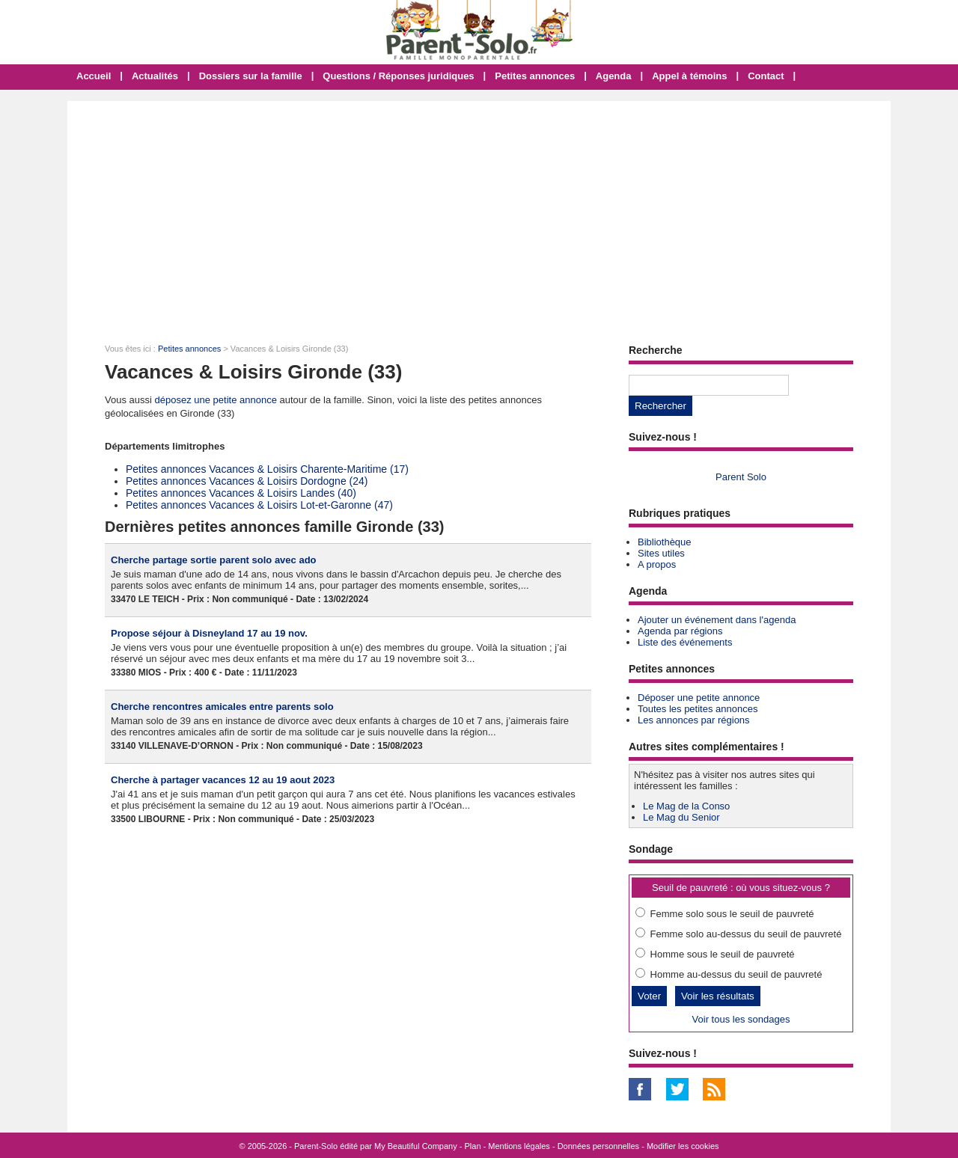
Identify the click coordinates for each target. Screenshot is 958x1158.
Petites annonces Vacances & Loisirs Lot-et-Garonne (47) (259, 505)
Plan (473, 1146)
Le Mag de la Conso (686, 806)
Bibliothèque (665, 542)
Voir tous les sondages (741, 1019)
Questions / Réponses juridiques (398, 76)
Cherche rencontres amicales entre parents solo (222, 706)
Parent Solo (741, 476)
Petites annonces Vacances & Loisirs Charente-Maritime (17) (267, 469)
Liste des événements (685, 642)
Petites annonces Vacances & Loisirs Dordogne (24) (246, 481)
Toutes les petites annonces (697, 708)
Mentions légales (519, 1146)
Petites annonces (535, 76)
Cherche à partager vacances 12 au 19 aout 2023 (223, 779)
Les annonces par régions (694, 720)
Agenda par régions (680, 631)
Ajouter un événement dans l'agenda (717, 619)
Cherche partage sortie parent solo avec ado (214, 560)
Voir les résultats (717, 996)
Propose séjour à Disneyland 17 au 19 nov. (209, 633)
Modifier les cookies (683, 1146)
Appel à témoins (689, 76)
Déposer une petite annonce (699, 697)
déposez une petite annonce (216, 399)
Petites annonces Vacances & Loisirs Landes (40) (241, 493)
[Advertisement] (479, 213)
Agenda (614, 76)
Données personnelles (598, 1146)
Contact (766, 76)
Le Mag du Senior (681, 817)
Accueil (93, 76)
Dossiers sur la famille (250, 76)
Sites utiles (661, 553)
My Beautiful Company (415, 1146)
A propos (657, 564)
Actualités (155, 76)
